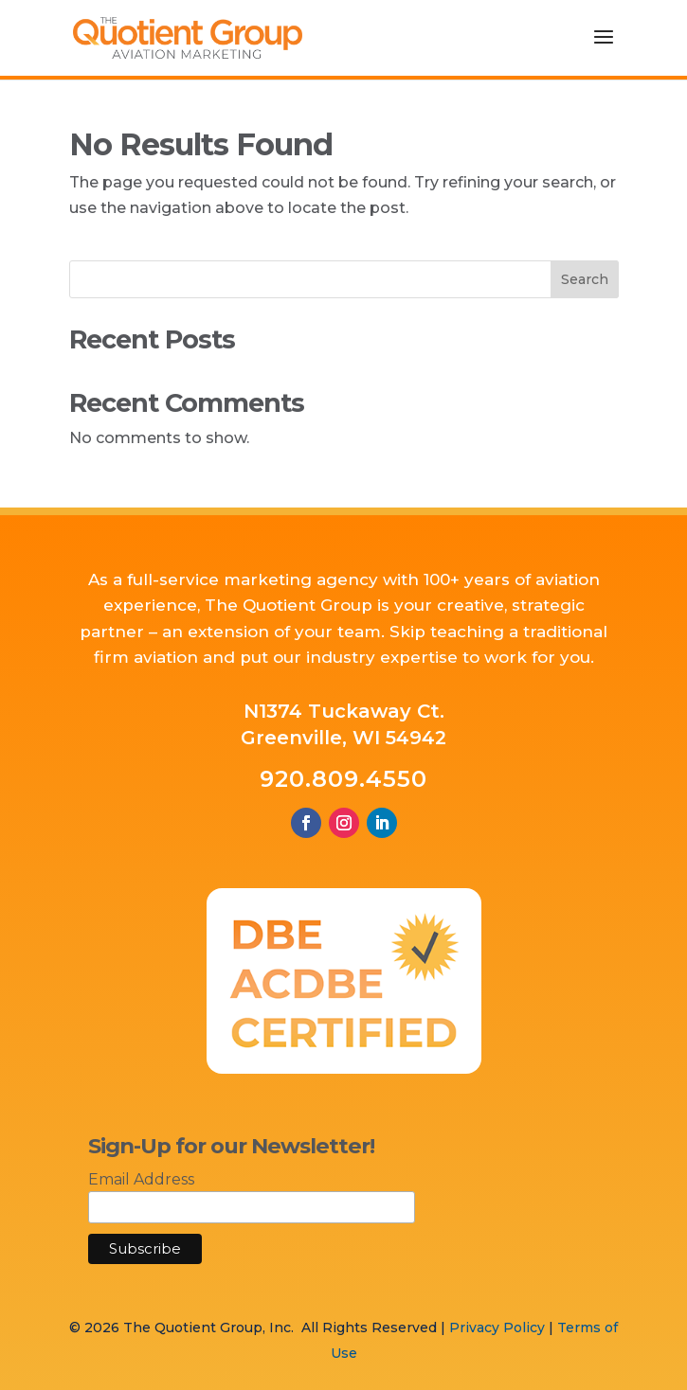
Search (584, 279)
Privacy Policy (497, 1327)
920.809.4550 (343, 779)
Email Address (141, 1179)
